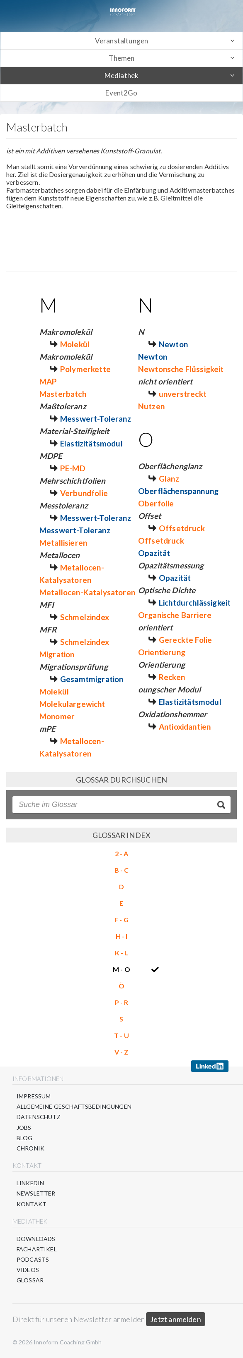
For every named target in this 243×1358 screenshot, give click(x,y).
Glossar (30, 1280)
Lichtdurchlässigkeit (195, 602)
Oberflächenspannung (178, 491)
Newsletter (36, 1193)
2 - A (122, 853)
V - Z (121, 1052)
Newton (173, 344)
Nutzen (151, 406)
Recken (172, 677)
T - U (121, 1035)
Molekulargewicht (72, 704)
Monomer (57, 716)
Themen (122, 58)
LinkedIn (30, 1182)
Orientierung (161, 652)
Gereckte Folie (185, 639)
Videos (28, 1269)
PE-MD (72, 468)
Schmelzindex (84, 617)
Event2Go (121, 92)
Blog (25, 1137)
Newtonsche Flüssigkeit (181, 369)
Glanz (169, 478)
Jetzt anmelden (175, 1319)
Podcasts (33, 1259)
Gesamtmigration (91, 679)
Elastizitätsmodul (91, 443)
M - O (121, 969)
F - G (121, 920)
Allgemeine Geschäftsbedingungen (74, 1106)
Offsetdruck (182, 528)
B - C (121, 870)
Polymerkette (85, 369)
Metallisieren (63, 542)
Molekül (75, 344)
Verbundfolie (84, 493)
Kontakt (31, 1204)
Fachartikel (37, 1249)
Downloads (36, 1238)
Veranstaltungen (121, 40)
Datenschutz (39, 1116)
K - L (122, 953)
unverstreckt (183, 394)
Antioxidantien (185, 726)
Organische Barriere (174, 615)
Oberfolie (156, 503)
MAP (48, 381)
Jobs (24, 1127)
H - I (122, 936)
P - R (122, 1002)
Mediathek (121, 75)
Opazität (154, 553)
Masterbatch (62, 394)
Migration (56, 654)
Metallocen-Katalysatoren (87, 592)
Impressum (34, 1096)
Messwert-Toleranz (95, 418)
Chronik (30, 1148)
